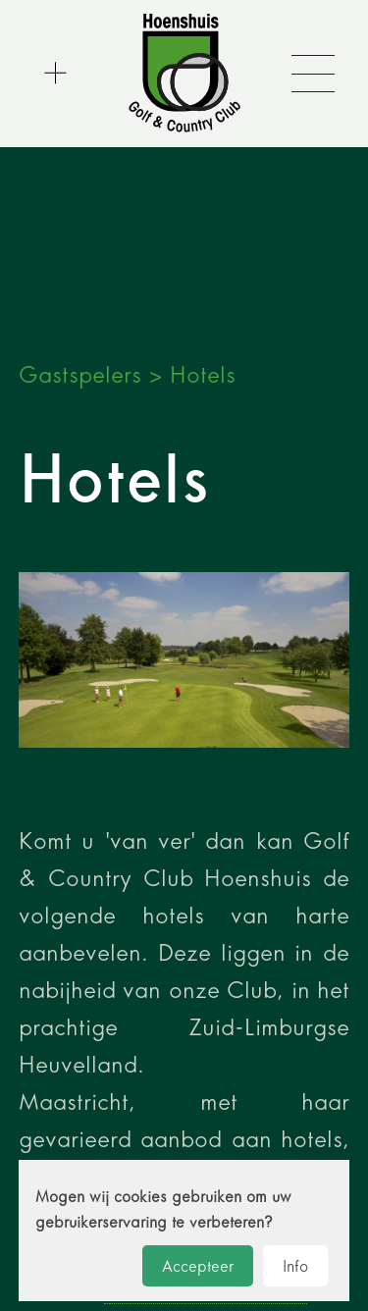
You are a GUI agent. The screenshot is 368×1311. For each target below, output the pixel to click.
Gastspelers (80, 374)
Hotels (203, 374)
